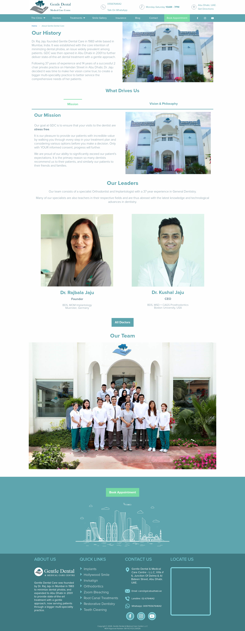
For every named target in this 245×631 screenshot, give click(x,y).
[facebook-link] (197, 18)
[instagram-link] (205, 18)
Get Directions (206, 8)
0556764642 (114, 3)
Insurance (121, 18)
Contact (153, 18)
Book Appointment (177, 18)
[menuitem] (37, 18)
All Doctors (122, 322)
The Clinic (36, 18)
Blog (137, 18)
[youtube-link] (212, 18)
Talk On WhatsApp (117, 10)
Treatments (76, 18)
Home (34, 26)
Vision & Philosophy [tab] (164, 104)
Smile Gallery (99, 18)
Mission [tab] (72, 104)
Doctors (56, 18)
